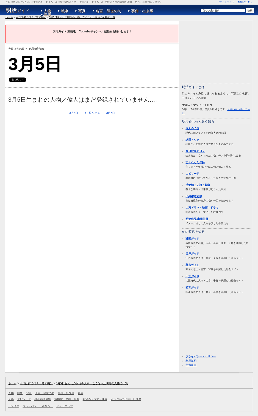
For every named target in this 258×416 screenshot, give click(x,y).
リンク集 (13, 406)
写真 (82, 11)
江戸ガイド (192, 253)
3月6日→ (112, 113)
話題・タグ (192, 139)
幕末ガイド (192, 265)
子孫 (11, 399)
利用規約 (191, 360)
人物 (47, 11)
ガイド (17, 10)
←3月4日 (72, 113)
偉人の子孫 (192, 128)
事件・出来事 (142, 11)
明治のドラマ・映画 (95, 399)
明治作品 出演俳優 (197, 219)
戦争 (64, 11)
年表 (47, 15)
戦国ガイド (192, 238)
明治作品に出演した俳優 (126, 399)
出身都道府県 (194, 196)
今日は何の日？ (195, 151)
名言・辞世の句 (108, 11)
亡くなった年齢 (195, 162)
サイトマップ (226, 1)
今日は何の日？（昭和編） (31, 17)
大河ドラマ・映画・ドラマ (202, 207)
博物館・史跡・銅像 (198, 184)
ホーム (9, 17)
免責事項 (191, 365)
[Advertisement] (216, 52)
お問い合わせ (245, 1)
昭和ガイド (192, 287)
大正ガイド (192, 276)
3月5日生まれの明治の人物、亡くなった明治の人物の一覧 (82, 17)
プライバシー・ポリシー (201, 356)
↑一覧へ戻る (92, 113)
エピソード (192, 173)
